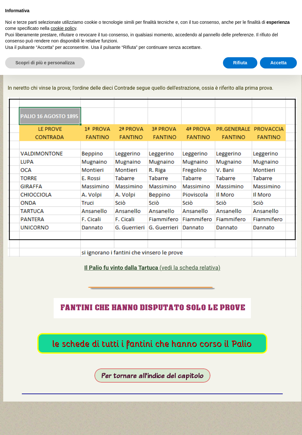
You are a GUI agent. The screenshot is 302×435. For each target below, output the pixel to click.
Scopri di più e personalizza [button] (45, 62)
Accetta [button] (278, 62)
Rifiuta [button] (240, 62)
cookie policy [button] (63, 28)
